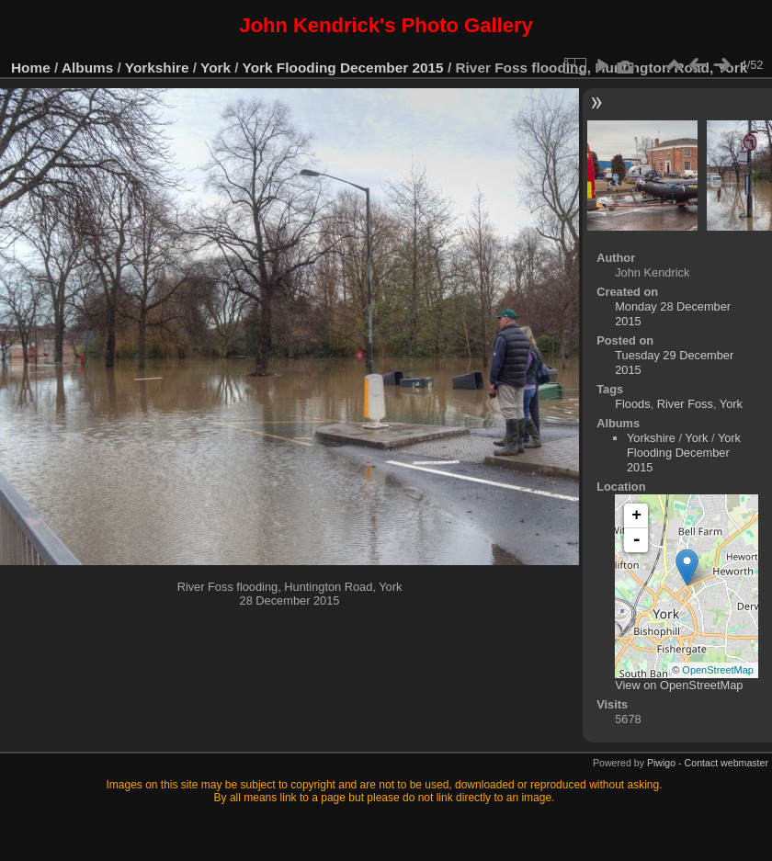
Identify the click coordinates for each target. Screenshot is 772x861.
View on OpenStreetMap (679, 685)
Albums (87, 67)
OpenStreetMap (718, 669)
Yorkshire (157, 67)
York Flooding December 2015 (343, 67)
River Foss (685, 404)
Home (31, 67)
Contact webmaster (726, 762)
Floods (632, 404)
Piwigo (661, 762)
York (215, 67)
